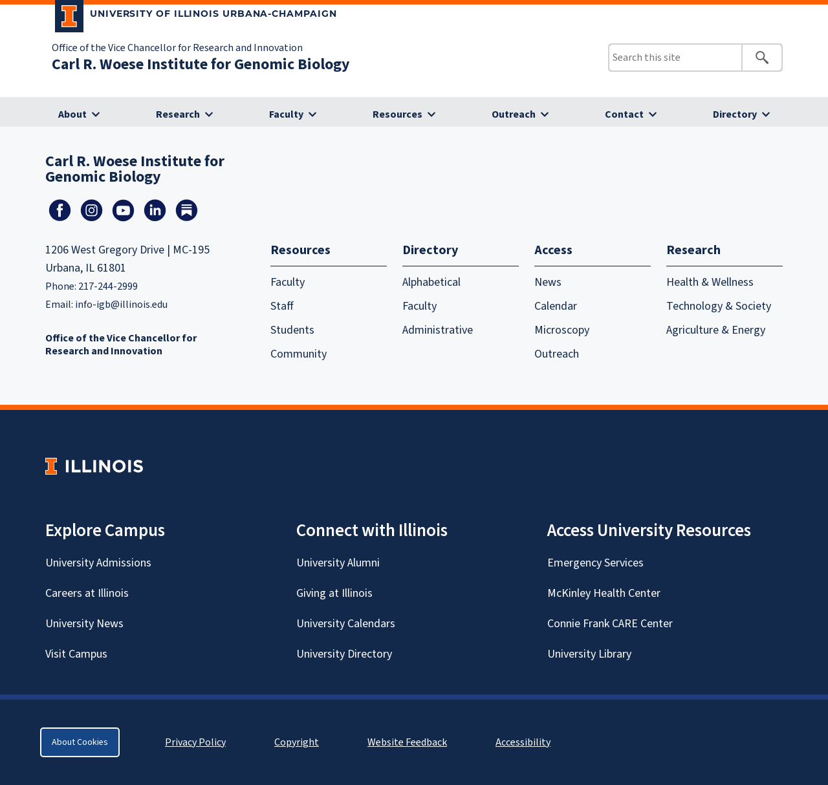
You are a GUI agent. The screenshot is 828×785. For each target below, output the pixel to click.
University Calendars (345, 624)
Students (292, 330)
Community (298, 354)
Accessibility (523, 742)
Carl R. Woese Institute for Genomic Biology (201, 64)
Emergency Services (595, 563)
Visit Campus (76, 654)
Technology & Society (718, 306)
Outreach (514, 114)
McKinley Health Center (603, 593)
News (547, 282)
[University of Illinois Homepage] (94, 466)
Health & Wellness (710, 282)
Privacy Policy (195, 742)
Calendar (555, 306)
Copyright (296, 742)
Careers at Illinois (87, 593)
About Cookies (80, 742)
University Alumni (338, 563)
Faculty (286, 114)
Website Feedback (408, 742)
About (72, 114)
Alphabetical (431, 282)
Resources (397, 114)
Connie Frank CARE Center (610, 624)
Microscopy (561, 330)
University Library (589, 654)
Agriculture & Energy (715, 330)
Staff (282, 306)
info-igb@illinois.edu (121, 304)
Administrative (437, 330)
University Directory (344, 654)
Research (178, 114)
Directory (735, 114)
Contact (624, 114)
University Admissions (98, 563)
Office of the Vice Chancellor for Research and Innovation (177, 48)
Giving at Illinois (334, 593)
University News (84, 624)
